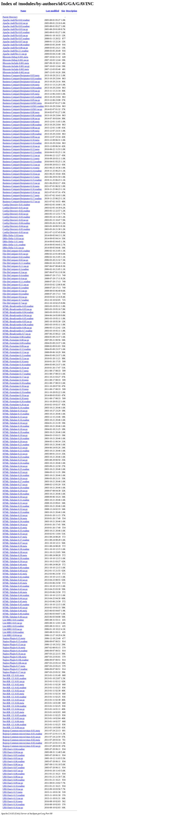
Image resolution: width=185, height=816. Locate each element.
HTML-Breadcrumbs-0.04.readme (18, 312)
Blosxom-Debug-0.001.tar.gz (16, 60)
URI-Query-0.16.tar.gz (13, 807)
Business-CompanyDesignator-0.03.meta (21, 75)
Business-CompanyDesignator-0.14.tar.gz (21, 174)
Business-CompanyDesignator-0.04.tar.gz (21, 91)
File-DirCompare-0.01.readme (16, 251)
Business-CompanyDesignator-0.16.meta (21, 186)
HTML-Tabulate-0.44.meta (15, 592)
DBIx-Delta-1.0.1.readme (14, 244)
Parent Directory (10, 17)
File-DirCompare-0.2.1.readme (16, 263)
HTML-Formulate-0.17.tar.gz (16, 377)
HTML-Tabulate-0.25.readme (16, 469)
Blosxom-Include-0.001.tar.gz (16, 66)
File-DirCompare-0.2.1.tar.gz (16, 266)
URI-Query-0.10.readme (14, 786)
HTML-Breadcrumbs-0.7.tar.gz (17, 334)
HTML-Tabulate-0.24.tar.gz (15, 466)
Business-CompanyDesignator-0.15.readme (22, 180)
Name (23, 11)
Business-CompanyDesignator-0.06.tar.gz (21, 118)
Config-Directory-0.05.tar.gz (15, 232)
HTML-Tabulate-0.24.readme (16, 463)
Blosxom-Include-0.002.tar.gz (16, 72)
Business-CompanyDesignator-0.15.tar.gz (21, 183)
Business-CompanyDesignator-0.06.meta (21, 112)
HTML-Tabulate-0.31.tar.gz (15, 503)
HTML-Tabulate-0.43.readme (16, 586)
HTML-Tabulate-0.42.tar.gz (15, 580)
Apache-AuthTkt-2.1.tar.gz (15, 54)
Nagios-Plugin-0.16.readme (15, 650)
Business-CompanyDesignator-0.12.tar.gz (21, 155)
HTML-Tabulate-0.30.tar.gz (15, 497)
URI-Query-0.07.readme (14, 767)
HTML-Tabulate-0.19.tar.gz (15, 435)
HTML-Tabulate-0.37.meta (15, 537)
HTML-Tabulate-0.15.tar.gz (15, 417)
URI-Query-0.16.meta (12, 801)
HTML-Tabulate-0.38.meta (15, 546)
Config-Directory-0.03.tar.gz (15, 220)
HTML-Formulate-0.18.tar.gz (16, 386)
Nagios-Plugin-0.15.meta (14, 638)
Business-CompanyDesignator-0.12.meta (21, 149)
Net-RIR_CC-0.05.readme (14, 715)
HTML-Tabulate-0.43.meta (15, 583)
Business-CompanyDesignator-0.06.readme (22, 115)
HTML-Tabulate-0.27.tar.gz (15, 484)
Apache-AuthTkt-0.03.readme (16, 26)
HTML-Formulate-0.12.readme (17, 349)
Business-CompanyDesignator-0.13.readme (22, 161)
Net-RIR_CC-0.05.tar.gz (14, 718)
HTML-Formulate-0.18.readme (17, 383)
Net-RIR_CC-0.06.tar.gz (14, 727)
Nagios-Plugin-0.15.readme (15, 641)
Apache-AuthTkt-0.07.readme (16, 38)
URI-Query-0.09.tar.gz (13, 783)
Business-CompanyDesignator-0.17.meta (21, 195)
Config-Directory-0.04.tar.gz (15, 226)
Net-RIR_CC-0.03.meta (13, 694)
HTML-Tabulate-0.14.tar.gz (15, 411)
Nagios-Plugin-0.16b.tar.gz (15, 663)
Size (63, 11)
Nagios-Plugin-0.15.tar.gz (14, 644)
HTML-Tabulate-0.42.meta (15, 574)
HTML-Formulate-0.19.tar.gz (16, 395)
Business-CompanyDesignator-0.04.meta (21, 84)
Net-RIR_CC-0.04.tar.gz (14, 709)
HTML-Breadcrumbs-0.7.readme (17, 331)
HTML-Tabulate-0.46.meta (15, 610)
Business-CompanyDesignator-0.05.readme (22, 97)
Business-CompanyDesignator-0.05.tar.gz (21, 100)
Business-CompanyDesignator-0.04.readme (22, 88)
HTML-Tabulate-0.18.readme (16, 426)
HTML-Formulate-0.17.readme (17, 374)
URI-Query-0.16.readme (14, 804)
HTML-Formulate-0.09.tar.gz (16, 346)
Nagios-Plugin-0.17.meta (14, 666)
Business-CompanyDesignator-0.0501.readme (23, 106)
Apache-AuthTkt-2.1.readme (16, 51)
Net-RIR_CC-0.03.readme (14, 697)
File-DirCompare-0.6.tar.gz (15, 297)
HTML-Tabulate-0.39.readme (16, 558)
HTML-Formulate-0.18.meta (16, 380)
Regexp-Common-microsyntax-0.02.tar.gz (22, 746)
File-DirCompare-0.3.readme (16, 269)
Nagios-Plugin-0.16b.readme (16, 660)
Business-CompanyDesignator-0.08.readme (22, 124)
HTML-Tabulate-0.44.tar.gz (15, 598)
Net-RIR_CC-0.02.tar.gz (14, 690)
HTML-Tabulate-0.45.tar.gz (15, 607)
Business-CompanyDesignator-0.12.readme (22, 152)
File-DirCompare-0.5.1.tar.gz (16, 284)
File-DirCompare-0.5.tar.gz (15, 291)
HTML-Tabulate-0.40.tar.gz (15, 570)
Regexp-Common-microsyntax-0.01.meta (21, 730)
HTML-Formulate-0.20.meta (16, 398)
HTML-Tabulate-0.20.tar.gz (15, 441)
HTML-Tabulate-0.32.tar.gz (15, 509)
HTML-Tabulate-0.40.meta (15, 564)
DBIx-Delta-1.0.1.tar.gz (13, 248)
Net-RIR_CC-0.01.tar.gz (14, 681)
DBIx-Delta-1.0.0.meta (13, 235)
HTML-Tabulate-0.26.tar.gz (15, 478)
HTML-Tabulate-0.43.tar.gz (15, 589)
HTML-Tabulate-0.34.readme (16, 521)
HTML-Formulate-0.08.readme (17, 337)
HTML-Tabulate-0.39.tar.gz (15, 561)
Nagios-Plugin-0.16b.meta (14, 657)
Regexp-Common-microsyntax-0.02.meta (21, 740)
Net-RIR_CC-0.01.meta (13, 675)
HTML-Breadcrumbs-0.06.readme (18, 324)
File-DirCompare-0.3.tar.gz (15, 272)
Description (71, 11)
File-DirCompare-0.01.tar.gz (15, 254)
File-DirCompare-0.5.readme (16, 287)
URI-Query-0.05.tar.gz (13, 758)
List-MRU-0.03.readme (13, 626)
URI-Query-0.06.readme (14, 761)
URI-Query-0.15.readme (14, 795)
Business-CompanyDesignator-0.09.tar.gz (21, 137)
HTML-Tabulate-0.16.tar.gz (15, 423)
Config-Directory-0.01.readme (16, 204)
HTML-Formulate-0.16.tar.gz (16, 367)
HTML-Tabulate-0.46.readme (16, 614)
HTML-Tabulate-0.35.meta (15, 527)
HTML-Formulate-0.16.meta (16, 361)
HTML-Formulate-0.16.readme (17, 364)
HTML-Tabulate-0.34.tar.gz (15, 524)
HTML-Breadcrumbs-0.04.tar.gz (17, 315)
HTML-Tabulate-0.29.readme (16, 487)
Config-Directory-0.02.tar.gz (15, 214)
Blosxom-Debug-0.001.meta (15, 57)
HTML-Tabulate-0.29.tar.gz (15, 491)
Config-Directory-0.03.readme (16, 217)
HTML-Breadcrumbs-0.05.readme (18, 318)
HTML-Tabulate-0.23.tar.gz (15, 460)
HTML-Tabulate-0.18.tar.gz (15, 429)
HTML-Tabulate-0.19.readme (16, 432)
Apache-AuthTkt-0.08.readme (16, 44)
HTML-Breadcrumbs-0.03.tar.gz (17, 309)
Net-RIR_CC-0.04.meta (13, 703)
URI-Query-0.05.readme (14, 755)
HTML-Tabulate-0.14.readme (16, 407)
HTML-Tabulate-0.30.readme (16, 494)
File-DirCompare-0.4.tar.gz (15, 278)
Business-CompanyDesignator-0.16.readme (22, 189)
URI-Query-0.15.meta (12, 792)
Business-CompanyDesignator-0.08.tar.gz (21, 128)
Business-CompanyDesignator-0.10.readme (22, 143)
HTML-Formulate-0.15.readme (17, 355)
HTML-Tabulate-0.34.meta (15, 518)
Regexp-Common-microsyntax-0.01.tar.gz (22, 737)
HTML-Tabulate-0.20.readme (16, 438)
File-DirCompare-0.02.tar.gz (15, 260)
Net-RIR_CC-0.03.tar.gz (14, 700)
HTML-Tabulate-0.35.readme (16, 531)
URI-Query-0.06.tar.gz (13, 764)
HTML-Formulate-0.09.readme (17, 343)
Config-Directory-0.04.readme (16, 223)
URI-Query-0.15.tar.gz (13, 798)
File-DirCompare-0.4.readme (16, 275)
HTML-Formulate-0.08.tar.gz (16, 340)
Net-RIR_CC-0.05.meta (13, 712)
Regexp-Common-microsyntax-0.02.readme (22, 743)
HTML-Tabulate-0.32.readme (16, 506)
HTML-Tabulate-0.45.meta (15, 601)
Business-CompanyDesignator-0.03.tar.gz (21, 81)
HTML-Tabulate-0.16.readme (16, 420)
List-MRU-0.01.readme (13, 620)
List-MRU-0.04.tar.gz (12, 635)
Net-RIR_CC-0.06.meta (13, 721)
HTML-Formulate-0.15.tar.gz (16, 358)
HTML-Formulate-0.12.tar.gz (16, 352)
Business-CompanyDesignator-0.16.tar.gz (21, 192)
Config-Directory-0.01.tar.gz (15, 208)
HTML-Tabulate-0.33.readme (16, 512)
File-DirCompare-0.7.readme (16, 300)
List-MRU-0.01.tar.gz (12, 623)
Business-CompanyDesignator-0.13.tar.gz (21, 164)
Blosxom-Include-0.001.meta (16, 63)
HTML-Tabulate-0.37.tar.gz (15, 543)
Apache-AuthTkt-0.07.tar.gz (15, 41)
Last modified (52, 11)
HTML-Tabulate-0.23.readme (16, 457)
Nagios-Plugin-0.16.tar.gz (14, 654)
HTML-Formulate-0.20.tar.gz (16, 404)
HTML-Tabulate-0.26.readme (16, 475)
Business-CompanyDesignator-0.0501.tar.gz (22, 109)
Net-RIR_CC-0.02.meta (13, 684)
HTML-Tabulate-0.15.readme (16, 414)
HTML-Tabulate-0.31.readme (16, 500)
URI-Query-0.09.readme (14, 780)
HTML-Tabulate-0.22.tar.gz (15, 454)
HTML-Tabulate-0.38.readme (16, 549)
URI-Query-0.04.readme (14, 749)
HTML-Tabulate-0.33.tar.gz (15, 515)
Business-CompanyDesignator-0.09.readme (22, 134)
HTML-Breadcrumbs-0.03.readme (18, 306)
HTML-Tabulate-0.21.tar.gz (15, 447)
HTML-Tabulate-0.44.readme (16, 595)
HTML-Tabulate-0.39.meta (15, 555)
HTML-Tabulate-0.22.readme (16, 451)
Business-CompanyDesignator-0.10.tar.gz (21, 146)
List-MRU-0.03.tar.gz (12, 629)
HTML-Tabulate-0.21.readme (16, 444)
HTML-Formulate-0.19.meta (16, 389)
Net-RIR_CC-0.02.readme (14, 687)
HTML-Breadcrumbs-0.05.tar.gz (17, 321)
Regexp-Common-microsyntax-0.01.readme (22, 734)
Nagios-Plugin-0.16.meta (14, 647)
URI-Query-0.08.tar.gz (13, 777)
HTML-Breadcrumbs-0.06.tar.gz (17, 327)
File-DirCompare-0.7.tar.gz (15, 303)
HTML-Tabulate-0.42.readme (16, 577)
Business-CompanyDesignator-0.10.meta (21, 140)
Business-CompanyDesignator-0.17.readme (22, 198)
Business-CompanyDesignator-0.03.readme (22, 78)
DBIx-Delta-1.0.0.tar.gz (13, 238)
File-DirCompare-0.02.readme (16, 257)
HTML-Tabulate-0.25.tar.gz (15, 472)
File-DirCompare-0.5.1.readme (16, 281)
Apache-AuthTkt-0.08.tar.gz (15, 48)
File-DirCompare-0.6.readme (16, 294)
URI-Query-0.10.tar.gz (13, 789)
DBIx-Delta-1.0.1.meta (13, 241)
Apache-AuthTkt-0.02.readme (16, 20)
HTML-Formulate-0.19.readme (17, 392)
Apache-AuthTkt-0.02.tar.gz (15, 23)
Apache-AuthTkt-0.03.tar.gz (15, 29)
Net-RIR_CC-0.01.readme (14, 678)
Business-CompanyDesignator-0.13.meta (21, 158)
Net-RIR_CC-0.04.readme (14, 706)
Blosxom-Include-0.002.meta (16, 69)
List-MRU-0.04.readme (13, 632)
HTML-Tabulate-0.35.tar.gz (15, 534)
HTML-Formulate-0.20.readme (17, 401)
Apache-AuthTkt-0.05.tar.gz (15, 35)
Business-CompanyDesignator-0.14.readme (22, 171)
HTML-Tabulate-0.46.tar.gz (15, 617)
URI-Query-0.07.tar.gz (13, 770)
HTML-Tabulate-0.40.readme (16, 567)
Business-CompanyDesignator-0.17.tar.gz (21, 201)
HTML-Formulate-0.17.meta (16, 371)
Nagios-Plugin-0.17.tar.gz (14, 672)
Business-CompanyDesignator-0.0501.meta (22, 103)
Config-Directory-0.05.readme (16, 229)
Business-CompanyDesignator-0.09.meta (21, 131)
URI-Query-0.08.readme (14, 774)
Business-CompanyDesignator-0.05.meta (21, 94)
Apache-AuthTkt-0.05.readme (16, 32)
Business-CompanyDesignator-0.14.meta (21, 168)
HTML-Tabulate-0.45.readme (16, 604)
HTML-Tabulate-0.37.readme (16, 540)
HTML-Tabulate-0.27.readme (16, 481)
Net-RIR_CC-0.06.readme (14, 724)
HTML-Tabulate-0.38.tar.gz (15, 552)
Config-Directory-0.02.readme (16, 211)
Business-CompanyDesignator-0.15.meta (21, 177)
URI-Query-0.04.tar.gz (13, 752)
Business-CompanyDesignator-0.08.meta (21, 121)
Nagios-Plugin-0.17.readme (15, 669)
